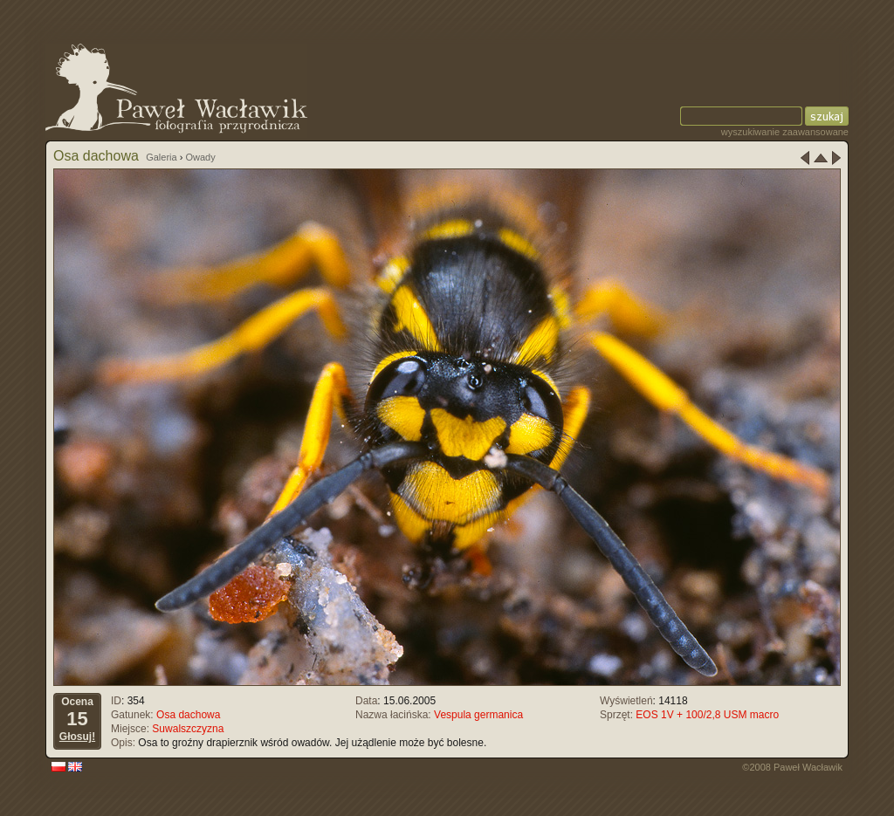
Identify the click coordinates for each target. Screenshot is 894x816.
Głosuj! (77, 736)
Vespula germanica (478, 715)
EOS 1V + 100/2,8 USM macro (707, 715)
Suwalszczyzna (188, 729)
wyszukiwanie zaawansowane (785, 132)
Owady (200, 157)
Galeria (161, 157)
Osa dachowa (188, 715)
